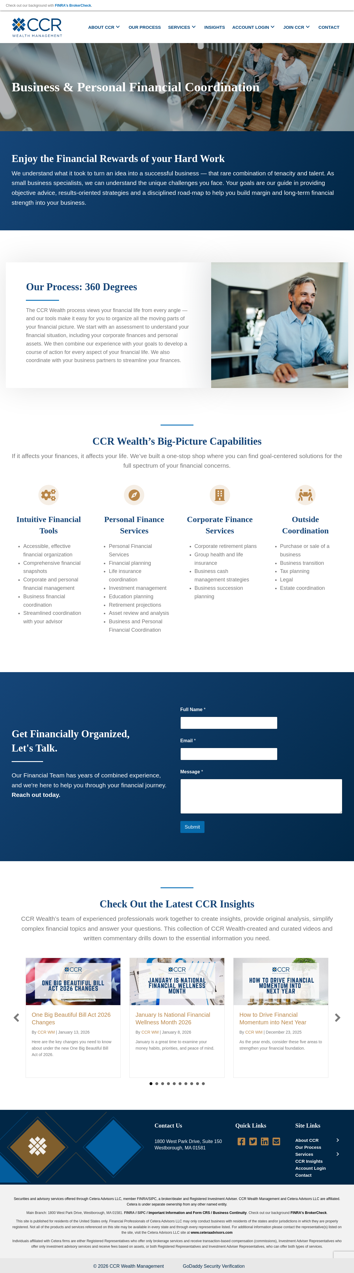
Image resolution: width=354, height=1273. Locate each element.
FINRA (129, 1213)
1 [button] (151, 1083)
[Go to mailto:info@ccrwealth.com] (276, 1142)
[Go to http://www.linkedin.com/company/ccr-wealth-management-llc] (264, 1142)
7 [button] (185, 1083)
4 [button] (168, 1083)
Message (191, 771)
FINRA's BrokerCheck (73, 5)
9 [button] (197, 1083)
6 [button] (180, 1083)
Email (188, 740)
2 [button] (156, 1083)
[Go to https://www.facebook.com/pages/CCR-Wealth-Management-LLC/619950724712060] (241, 1142)
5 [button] (174, 1083)
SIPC (142, 1213)
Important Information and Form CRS (179, 1213)
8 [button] (191, 1083)
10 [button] (203, 1083)
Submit (192, 827)
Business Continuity (230, 1213)
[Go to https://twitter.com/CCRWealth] (253, 1142)
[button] (117, 26)
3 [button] (162, 1083)
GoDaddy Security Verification (214, 1266)
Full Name (193, 709)
